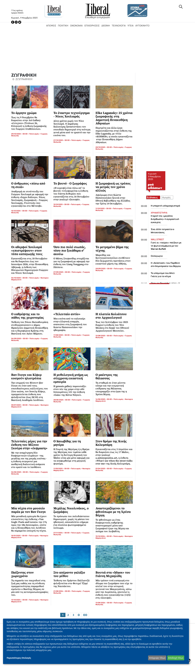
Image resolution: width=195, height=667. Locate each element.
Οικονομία (76, 25)
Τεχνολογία (119, 25)
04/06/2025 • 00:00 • (20, 472)
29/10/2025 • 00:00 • (20, 134)
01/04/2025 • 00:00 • (105, 468)
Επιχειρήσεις (92, 25)
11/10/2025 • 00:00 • (104, 208)
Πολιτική (63, 25)
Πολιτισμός (34, 134)
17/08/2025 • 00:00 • (62, 335)
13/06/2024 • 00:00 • (105, 602)
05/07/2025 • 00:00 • (20, 405)
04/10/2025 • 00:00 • (20, 278)
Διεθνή (105, 25)
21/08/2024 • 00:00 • (62, 591)
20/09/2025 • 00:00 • (105, 268)
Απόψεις (51, 25)
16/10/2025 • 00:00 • (20, 211)
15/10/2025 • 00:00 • (62, 204)
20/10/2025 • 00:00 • (105, 147)
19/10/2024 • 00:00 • (104, 536)
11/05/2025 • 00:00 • (62, 468)
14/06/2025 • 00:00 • (105, 399)
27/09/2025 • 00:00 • (62, 272)
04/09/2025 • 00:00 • (20, 338)
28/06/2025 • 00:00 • (62, 400)
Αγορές (166, 197)
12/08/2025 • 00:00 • (105, 335)
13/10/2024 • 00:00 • (20, 600)
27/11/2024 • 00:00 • (62, 533)
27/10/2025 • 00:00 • (62, 140)
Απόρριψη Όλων (157, 657)
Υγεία (130, 25)
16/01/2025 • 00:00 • (20, 535)
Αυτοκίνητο (142, 25)
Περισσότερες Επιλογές (19, 657)
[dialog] (96, 641)
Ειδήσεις (152, 197)
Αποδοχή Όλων (175, 657)
